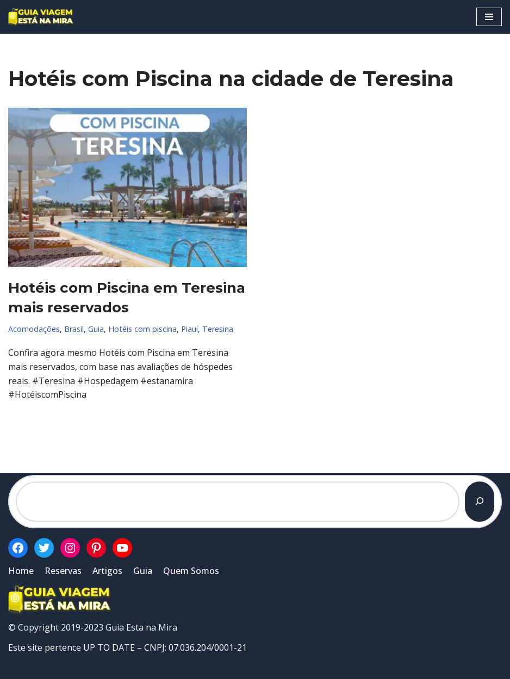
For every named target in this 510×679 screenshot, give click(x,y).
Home (21, 571)
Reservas (63, 571)
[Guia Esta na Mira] (40, 17)
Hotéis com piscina (142, 329)
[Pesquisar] (479, 502)
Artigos (107, 571)
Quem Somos (191, 571)
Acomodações (34, 329)
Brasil (74, 329)
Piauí (189, 329)
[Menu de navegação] (489, 17)
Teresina (217, 329)
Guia (96, 329)
